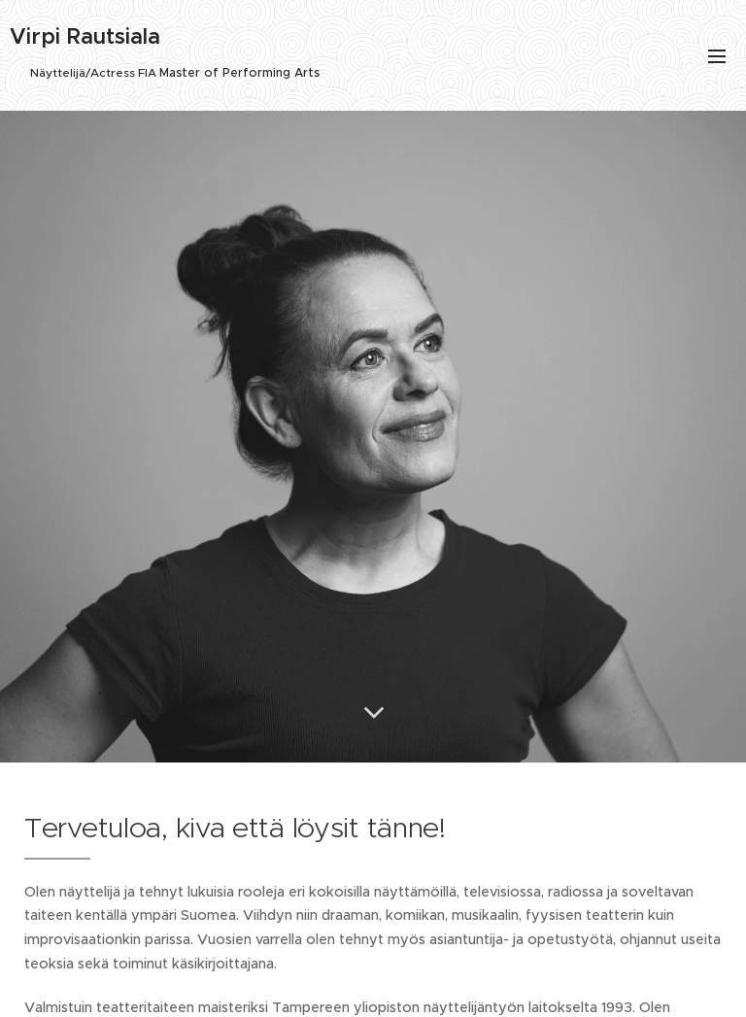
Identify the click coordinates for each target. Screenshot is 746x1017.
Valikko (717, 56)
